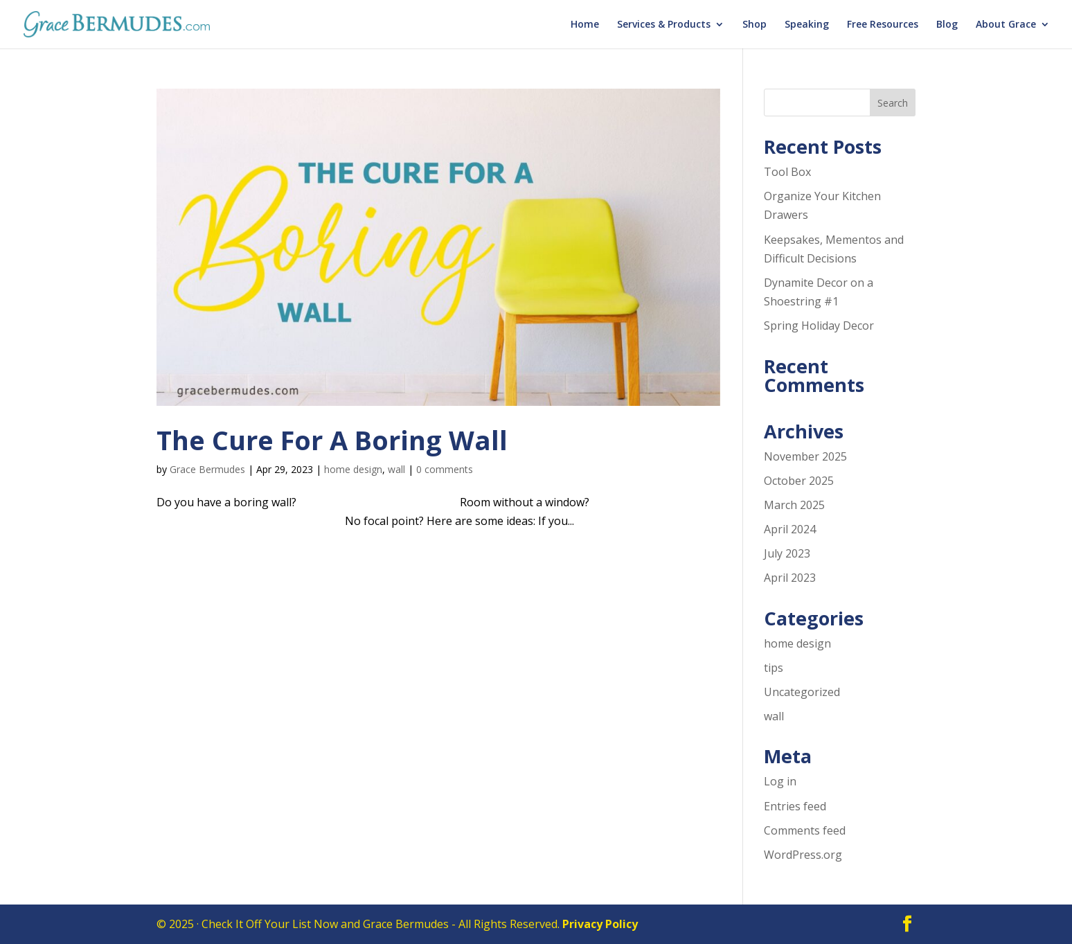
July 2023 (787, 553)
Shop (754, 24)
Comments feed (805, 830)
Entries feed (795, 806)
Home (585, 24)
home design (353, 469)
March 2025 (794, 505)
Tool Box (787, 171)
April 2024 (790, 529)
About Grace (1006, 24)
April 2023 (790, 577)
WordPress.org (803, 854)
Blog (947, 24)
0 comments (444, 469)
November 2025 (805, 456)
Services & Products (664, 24)
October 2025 (799, 480)
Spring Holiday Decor (819, 325)
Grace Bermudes (207, 469)
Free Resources (882, 24)
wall (396, 469)
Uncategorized (802, 692)
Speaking (807, 24)
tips (773, 667)
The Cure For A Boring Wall (332, 440)
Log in (780, 781)
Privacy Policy (600, 924)
